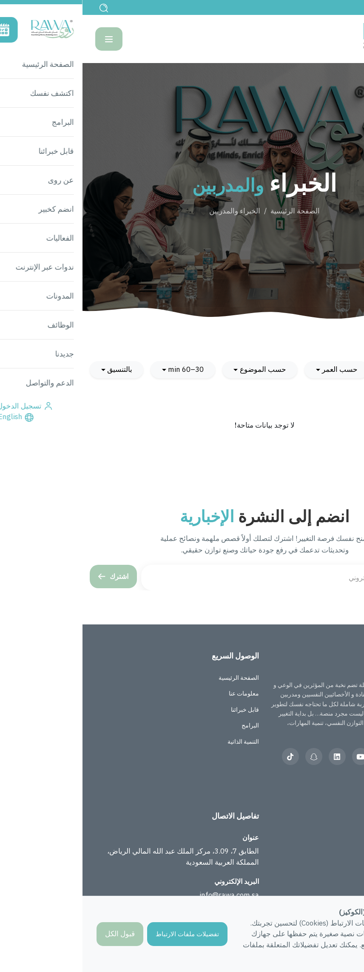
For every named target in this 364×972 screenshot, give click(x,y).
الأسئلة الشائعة (338, 854)
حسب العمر (257, 369)
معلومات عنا (161, 693)
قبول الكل (37, 933)
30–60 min (103, 369)
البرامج (167, 725)
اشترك (31, 576)
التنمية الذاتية (160, 741)
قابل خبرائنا (162, 709)
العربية (303, 780)
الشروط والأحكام (335, 886)
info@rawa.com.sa (146, 895)
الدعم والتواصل (338, 870)
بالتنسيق (37, 369)
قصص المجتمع (339, 838)
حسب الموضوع (180, 369)
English (336, 7)
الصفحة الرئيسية (212, 211)
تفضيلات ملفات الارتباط (104, 934)
